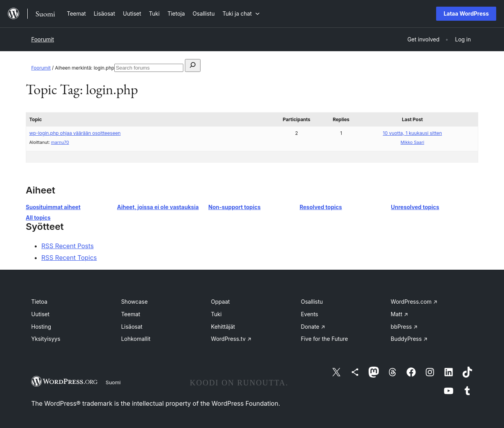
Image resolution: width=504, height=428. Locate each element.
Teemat (130, 314)
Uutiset (40, 314)
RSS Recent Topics (69, 257)
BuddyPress (409, 338)
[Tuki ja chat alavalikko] (241, 13)
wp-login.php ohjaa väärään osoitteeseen (75, 133)
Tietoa (39, 301)
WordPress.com (414, 301)
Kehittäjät (223, 326)
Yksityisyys (45, 338)
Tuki (216, 314)
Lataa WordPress (466, 13)
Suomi (113, 382)
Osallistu (312, 301)
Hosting (41, 326)
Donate (313, 326)
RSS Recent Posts (67, 246)
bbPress (404, 326)
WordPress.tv (231, 338)
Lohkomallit (135, 338)
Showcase (134, 301)
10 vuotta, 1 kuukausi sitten (412, 133)
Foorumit (42, 39)
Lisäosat (131, 326)
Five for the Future (324, 338)
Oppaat (220, 301)
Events (309, 314)
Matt (399, 314)
